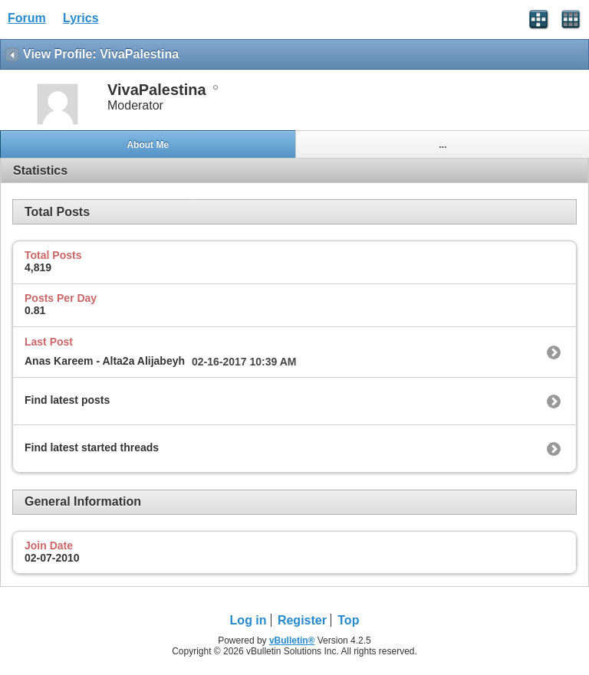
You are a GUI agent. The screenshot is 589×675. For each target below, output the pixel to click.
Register (302, 620)
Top (348, 620)
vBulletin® (292, 640)
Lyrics (81, 18)
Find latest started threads (92, 447)
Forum (27, 18)
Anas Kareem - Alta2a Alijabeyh (105, 361)
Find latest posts (67, 400)
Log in (248, 620)
